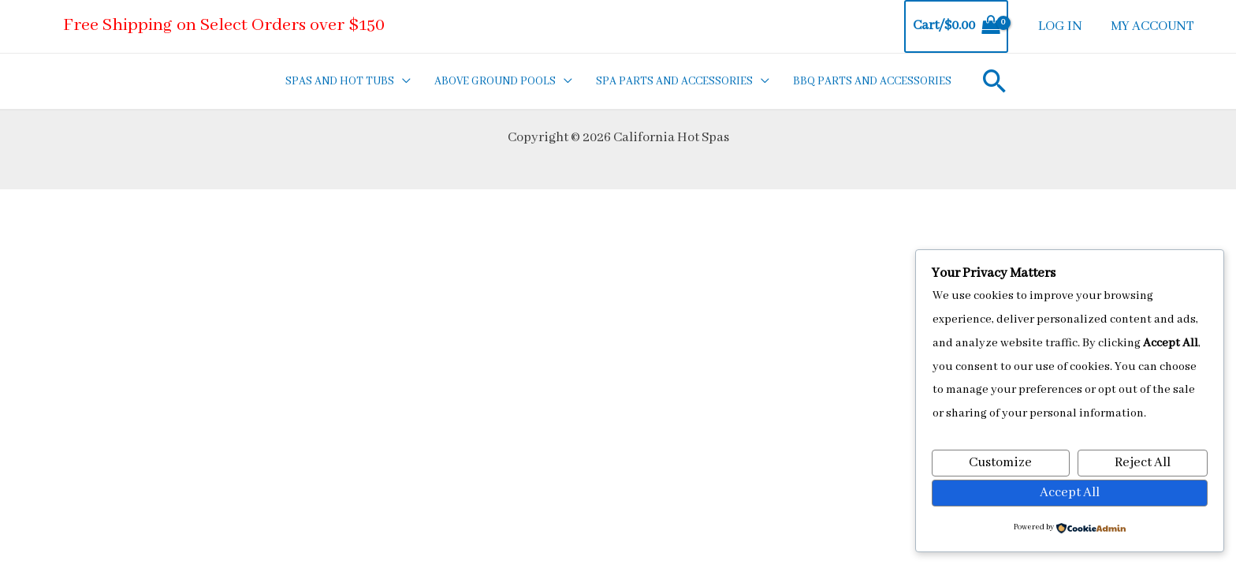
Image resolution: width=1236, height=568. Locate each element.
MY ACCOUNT (1152, 26)
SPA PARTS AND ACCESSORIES (674, 81)
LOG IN (1060, 26)
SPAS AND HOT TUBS (339, 81)
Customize (1000, 462)
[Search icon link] (995, 81)
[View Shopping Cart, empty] (956, 26)
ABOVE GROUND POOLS (495, 81)
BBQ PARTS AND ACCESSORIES (872, 81)
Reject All (1143, 462)
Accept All (1070, 492)
